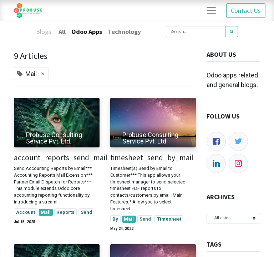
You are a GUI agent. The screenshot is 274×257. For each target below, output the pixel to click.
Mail (46, 212)
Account (25, 212)
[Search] (231, 31)
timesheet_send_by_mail (151, 157)
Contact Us (246, 10)
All (62, 31)
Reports (65, 212)
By (115, 219)
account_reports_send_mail (57, 157)
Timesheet (169, 219)
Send (86, 212)
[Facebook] (216, 141)
